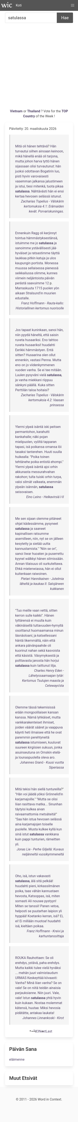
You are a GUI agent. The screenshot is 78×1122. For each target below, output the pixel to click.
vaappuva (55, 727)
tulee (37, 968)
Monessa (51, 263)
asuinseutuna (25, 752)
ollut (52, 355)
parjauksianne (25, 993)
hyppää (20, 916)
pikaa (59, 186)
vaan (35, 610)
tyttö (46, 161)
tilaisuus (32, 564)
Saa (19, 819)
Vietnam (16, 111)
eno (18, 365)
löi (60, 447)
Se (39, 370)
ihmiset (48, 722)
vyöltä (38, 442)
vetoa (54, 906)
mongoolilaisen (35, 712)
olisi (33, 166)
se (46, 539)
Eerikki (20, 350)
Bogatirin (47, 171)
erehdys (21, 963)
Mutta (56, 360)
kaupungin (23, 263)
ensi (61, 191)
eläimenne (17, 1059)
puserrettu (56, 554)
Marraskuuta (24, 288)
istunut (56, 196)
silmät (27, 482)
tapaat (26, 330)
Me (17, 519)
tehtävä (42, 146)
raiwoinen (39, 574)
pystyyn (50, 901)
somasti (21, 901)
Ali (30, 901)
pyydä (25, 335)
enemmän (54, 482)
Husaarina (33, 355)
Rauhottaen (35, 958)
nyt (42, 539)
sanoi (52, 330)
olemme (42, 519)
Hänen (49, 615)
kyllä (52, 829)
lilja (53, 666)
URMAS (20, 978)
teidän (43, 988)
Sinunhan (55, 804)
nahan (32, 651)
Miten (19, 906)
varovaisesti (39, 176)
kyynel (19, 559)
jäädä (32, 794)
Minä (30, 983)
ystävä (33, 963)
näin (45, 641)
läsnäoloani (23, 636)
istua (32, 819)
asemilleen (23, 539)
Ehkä (18, 569)
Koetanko (35, 916)
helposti (21, 911)
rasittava (28, 804)
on (23, 365)
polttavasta (23, 661)
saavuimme (35, 283)
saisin (54, 335)
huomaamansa (42, 630)
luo (57, 171)
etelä (56, 752)
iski (46, 427)
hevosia (54, 1008)
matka (40, 804)
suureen (21, 747)
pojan (44, 437)
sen (23, 519)
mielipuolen (23, 442)
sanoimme (23, 248)
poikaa (38, 926)
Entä (50, 350)
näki (36, 437)
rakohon (21, 477)
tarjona (52, 156)
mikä (18, 156)
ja (16, 186)
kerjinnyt (50, 233)
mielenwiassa (33, 569)
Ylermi (20, 427)
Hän (53, 146)
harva (38, 161)
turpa (57, 477)
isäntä (38, 427)
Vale (55, 993)
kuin (48, 620)
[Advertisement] (39, 67)
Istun (26, 998)
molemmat (54, 1003)
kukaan (27, 1003)
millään (28, 921)
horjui (55, 661)
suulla (57, 452)
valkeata (39, 482)
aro (52, 757)
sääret (39, 727)
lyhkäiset (43, 717)
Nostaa (40, 1003)
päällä (31, 385)
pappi (26, 839)
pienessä (51, 268)
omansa (51, 447)
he (52, 732)
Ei (61, 916)
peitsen (55, 427)
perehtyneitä (40, 737)
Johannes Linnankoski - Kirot (43, 1018)
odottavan (32, 171)
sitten (19, 355)
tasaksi (20, 452)
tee (47, 370)
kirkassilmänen (48, 886)
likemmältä (32, 641)
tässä (32, 707)
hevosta (21, 896)
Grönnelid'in (54, 794)
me (32, 243)
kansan (53, 712)
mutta (19, 161)
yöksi (41, 794)
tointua (20, 238)
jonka (58, 747)
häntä (19, 641)
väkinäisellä (23, 625)
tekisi (27, 789)
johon (29, 161)
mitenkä (39, 186)
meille (27, 610)
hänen (31, 146)
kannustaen (50, 891)
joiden (19, 727)
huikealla (21, 457)
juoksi (19, 171)
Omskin (46, 752)
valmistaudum (47, 973)
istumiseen (38, 742)
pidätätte (21, 1013)
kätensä (21, 1008)
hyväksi (55, 968)
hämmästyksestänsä (41, 238)
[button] (72, 5)
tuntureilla (53, 789)
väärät (29, 727)
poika (35, 462)
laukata (48, 1013)
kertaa (20, 196)
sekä (41, 651)
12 (47, 283)
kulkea (31, 809)
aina (18, 824)
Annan (20, 564)
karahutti (43, 432)
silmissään (55, 559)
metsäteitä (47, 814)
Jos (18, 330)
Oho (18, 876)
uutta (46, 544)
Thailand (34, 111)
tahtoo (53, 340)
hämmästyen (35, 350)
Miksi (44, 1008)
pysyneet (51, 524)
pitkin (31, 258)
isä (28, 447)
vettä (43, 610)
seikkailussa (24, 273)
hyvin (26, 176)
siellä (41, 789)
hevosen (31, 196)
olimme (39, 273)
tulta (32, 477)
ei (55, 191)
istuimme (22, 243)
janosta (38, 661)
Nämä (31, 717)
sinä (18, 834)
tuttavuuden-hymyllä (48, 625)
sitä (39, 881)
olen (45, 355)
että (46, 335)
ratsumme (41, 534)
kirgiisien (34, 747)
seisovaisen (24, 492)
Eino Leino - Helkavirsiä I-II (45, 497)
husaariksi (32, 340)
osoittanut (22, 630)
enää (38, 156)
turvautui (21, 151)
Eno (45, 340)
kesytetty (21, 544)
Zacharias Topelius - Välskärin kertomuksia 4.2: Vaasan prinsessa (42, 400)
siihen (33, 151)
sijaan (31, 519)
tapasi (19, 447)
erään (19, 712)
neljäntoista (35, 278)
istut (25, 834)
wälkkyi (30, 559)
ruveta (19, 340)
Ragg (35, 233)
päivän (49, 278)
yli (16, 844)
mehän (24, 973)
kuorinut (21, 651)
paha (43, 963)
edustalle (22, 298)
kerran (47, 916)
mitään (56, 370)
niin (17, 335)
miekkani (35, 380)
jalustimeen (54, 181)
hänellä (28, 156)
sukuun (47, 747)
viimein (20, 278)
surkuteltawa (52, 564)
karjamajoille (24, 799)
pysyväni (32, 375)
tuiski (40, 477)
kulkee (43, 829)
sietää (37, 544)
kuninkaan (39, 330)
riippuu (47, 380)
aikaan (20, 293)
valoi (18, 482)
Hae (65, 17)
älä (33, 881)
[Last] (49, 1031)
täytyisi (20, 809)
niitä (35, 988)
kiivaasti (51, 978)
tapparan (50, 442)
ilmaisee (37, 732)
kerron (20, 615)
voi (25, 794)
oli (24, 146)
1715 (38, 288)
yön (56, 288)
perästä (20, 283)
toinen (44, 457)
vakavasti (44, 876)
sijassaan (22, 166)
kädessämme (33, 524)
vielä (42, 375)
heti (27, 732)
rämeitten (53, 839)
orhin (54, 467)
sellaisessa (36, 268)
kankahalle (23, 437)
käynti (19, 732)
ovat (58, 732)
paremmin (22, 737)
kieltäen (27, 926)
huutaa (33, 1008)
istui (22, 186)
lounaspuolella (29, 757)
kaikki (37, 615)
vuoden (20, 370)
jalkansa (38, 181)
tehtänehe (22, 462)
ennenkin (21, 360)
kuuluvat (54, 742)
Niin (44, 549)
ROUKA (20, 958)
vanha (31, 370)
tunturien (38, 839)
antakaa (36, 1013)
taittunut (43, 666)
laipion (53, 911)
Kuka (41, 385)
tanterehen (34, 452)
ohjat (19, 524)
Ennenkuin (23, 233)
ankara (20, 646)
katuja (40, 258)
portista (37, 263)
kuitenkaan (23, 574)
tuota (50, 186)
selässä (44, 196)
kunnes (52, 273)
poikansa (38, 447)
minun (58, 630)
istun (32, 876)
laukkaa (21, 258)
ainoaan (45, 151)
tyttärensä (22, 620)
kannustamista (26, 549)
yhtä (49, 998)
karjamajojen (31, 824)
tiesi (29, 186)
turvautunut (45, 166)
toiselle (47, 824)
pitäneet (55, 519)
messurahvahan (43, 472)
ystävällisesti (41, 248)
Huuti (48, 452)
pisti (18, 176)
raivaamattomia (26, 814)
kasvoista (53, 651)
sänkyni (20, 385)
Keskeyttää (35, 978)
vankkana (52, 834)
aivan (41, 809)
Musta (33, 829)
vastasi (35, 360)
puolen (48, 288)
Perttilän (21, 390)
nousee (38, 901)
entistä (45, 462)
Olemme (21, 707)
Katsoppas (36, 896)
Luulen (20, 375)
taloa (32, 390)
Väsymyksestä (45, 656)
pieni (32, 886)
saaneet (40, 529)
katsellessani (47, 636)
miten (56, 896)
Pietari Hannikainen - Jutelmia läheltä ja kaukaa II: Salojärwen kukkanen (42, 584)
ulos (53, 258)
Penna (46, 360)
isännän (31, 487)
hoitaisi (42, 390)
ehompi (56, 462)
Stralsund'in (34, 293)
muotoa (40, 921)
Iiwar (27, 554)
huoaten (38, 554)
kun (59, 829)
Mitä (18, 146)
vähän (36, 891)
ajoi (47, 467)
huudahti (48, 345)
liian (18, 804)
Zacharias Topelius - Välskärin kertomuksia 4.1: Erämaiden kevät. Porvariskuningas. (42, 206)
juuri (33, 973)
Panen (45, 906)
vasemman (23, 181)
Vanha (20, 983)
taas (28, 891)
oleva (45, 757)
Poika (35, 457)
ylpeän (20, 487)
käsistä (27, 656)
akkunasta (22, 472)
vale (18, 988)
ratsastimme (41, 253)
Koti (19, 5)
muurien (50, 293)
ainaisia (55, 988)
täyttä (55, 253)
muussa (21, 268)
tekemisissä (46, 707)
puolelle (21, 829)
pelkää (47, 881)
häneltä (36, 335)
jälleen (58, 539)
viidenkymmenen (42, 365)
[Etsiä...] (31, 18)
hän (58, 166)
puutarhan (39, 911)
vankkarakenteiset (28, 722)
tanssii (33, 906)
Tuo (19, 610)
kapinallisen (24, 534)
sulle (28, 615)
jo (36, 243)
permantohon (25, 432)
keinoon (57, 151)
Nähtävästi (39, 191)
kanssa (20, 717)
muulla (39, 620)
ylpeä (29, 427)
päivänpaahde (36, 646)
